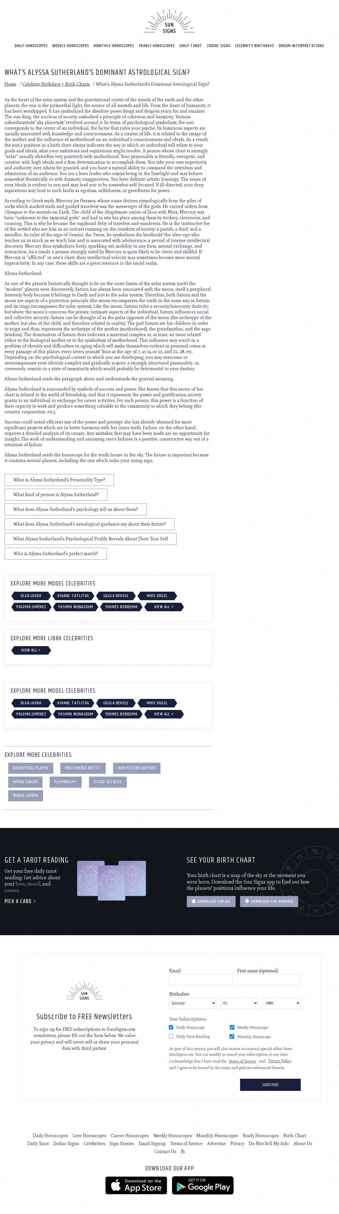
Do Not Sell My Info (269, 1143)
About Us (302, 1143)
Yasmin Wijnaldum (75, 606)
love (20, 884)
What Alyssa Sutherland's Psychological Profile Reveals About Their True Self (90, 538)
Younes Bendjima (121, 606)
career (11, 890)
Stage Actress (108, 781)
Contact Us (165, 1151)
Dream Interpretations (302, 45)
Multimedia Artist (83, 768)
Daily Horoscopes (31, 45)
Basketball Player (30, 768)
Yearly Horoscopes (157, 45)
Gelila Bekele (116, 595)
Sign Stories (122, 1143)
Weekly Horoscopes (70, 45)
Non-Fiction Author (137, 768)
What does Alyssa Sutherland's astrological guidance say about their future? (89, 524)
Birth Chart (294, 1135)
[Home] (169, 21)
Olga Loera (31, 595)
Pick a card (21, 901)
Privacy (237, 1143)
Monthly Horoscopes (114, 45)
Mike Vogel (157, 595)
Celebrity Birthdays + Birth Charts (56, 84)
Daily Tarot (191, 45)
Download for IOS (211, 901)
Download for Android (269, 901)
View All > (164, 606)
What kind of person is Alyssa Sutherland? (56, 494)
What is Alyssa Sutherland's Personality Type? (59, 479)
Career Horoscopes (130, 1135)
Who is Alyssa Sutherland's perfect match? (55, 553)
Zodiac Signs (219, 45)
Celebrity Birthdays (254, 45)
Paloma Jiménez (31, 606)
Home (10, 84)
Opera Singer (25, 781)
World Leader (25, 795)
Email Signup (152, 1143)
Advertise (216, 1143)
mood (33, 884)
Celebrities (94, 1143)
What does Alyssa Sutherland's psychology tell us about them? (75, 509)
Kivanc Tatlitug (73, 595)
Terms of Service (186, 1143)
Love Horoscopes (89, 1135)
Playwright (65, 781)
